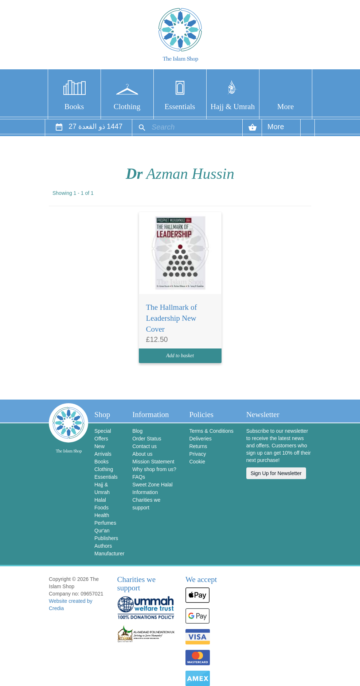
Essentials (180, 106)
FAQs (138, 477)
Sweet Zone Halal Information (152, 488)
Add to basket (180, 355)
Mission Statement (153, 462)
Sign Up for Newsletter (276, 473)
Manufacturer (107, 553)
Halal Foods (101, 503)
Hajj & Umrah (233, 106)
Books (74, 106)
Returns (198, 446)
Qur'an (102, 530)
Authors (103, 546)
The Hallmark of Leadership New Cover (171, 318)
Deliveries (200, 439)
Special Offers (102, 435)
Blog (137, 431)
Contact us (144, 446)
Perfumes (105, 523)
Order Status (146, 439)
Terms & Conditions (211, 431)
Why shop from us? (154, 469)
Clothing (127, 106)
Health (101, 515)
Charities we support (146, 503)
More (285, 106)
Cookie (197, 462)
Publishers (106, 538)
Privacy (197, 454)
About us (142, 454)
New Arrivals (102, 450)
